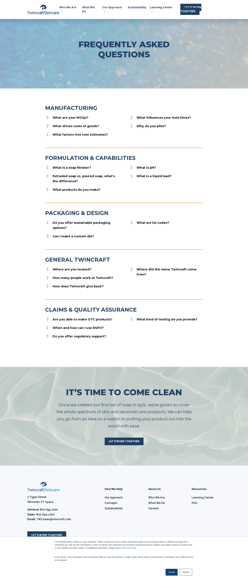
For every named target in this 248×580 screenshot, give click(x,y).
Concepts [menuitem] (111, 503)
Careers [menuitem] (153, 508)
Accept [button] (171, 572)
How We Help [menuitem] (114, 489)
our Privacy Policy (128, 548)
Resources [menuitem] (199, 489)
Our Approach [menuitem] (114, 497)
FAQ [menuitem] (194, 503)
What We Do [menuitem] (156, 503)
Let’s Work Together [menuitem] (190, 9)
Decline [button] (186, 572)
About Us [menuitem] (154, 489)
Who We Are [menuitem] (156, 497)
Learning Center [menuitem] (203, 497)
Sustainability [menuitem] (137, 7)
